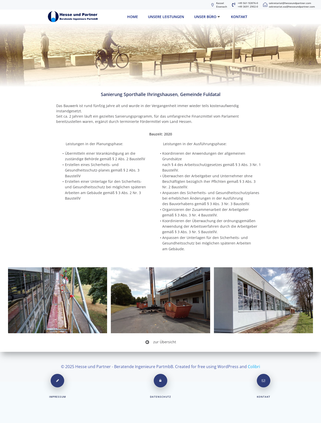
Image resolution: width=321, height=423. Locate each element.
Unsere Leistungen (166, 16)
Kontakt (239, 16)
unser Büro (207, 16)
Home (132, 16)
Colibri (254, 366)
